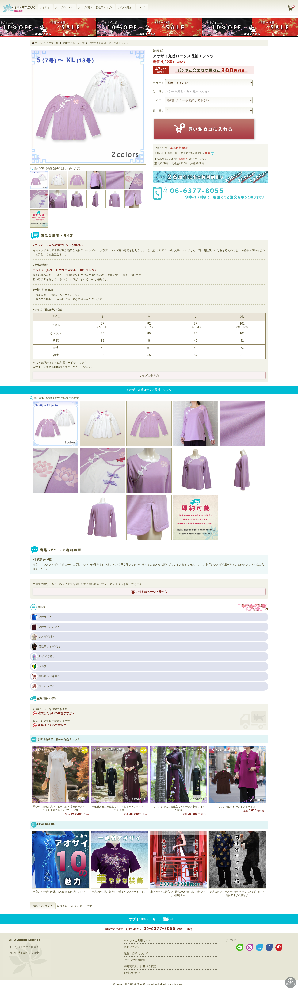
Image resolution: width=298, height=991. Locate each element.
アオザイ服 (84, 7)
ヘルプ (141, 7)
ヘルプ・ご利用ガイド (137, 940)
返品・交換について (136, 953)
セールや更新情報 (134, 959)
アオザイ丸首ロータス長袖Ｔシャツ (108, 42)
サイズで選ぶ (124, 7)
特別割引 (23, 952)
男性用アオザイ (104, 7)
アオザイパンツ (63, 7)
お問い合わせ (132, 972)
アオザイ (45, 7)
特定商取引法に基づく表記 (140, 966)
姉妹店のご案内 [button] (42, 906)
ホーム (38, 42)
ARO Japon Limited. (25, 940)
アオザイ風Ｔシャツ (74, 42)
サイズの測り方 (149, 375)
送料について (132, 946)
